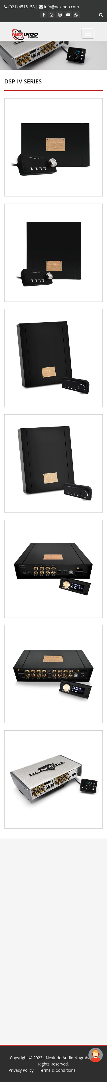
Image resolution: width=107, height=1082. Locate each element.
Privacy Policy (21, 1070)
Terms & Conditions (57, 1070)
